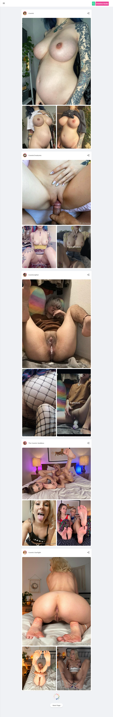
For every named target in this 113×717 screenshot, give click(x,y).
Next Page (56, 705)
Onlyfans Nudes (102, 4)
